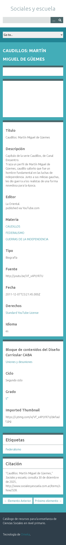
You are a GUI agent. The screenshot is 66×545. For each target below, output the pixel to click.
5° (7, 398)
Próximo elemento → (48, 500)
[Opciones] (54, 20)
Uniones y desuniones (19, 361)
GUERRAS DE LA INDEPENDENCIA (27, 239)
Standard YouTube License (22, 312)
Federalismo (13, 449)
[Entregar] (60, 20)
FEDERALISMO (15, 232)
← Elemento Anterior (17, 500)
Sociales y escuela (33, 8)
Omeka (25, 534)
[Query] (33, 20)
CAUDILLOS (13, 226)
